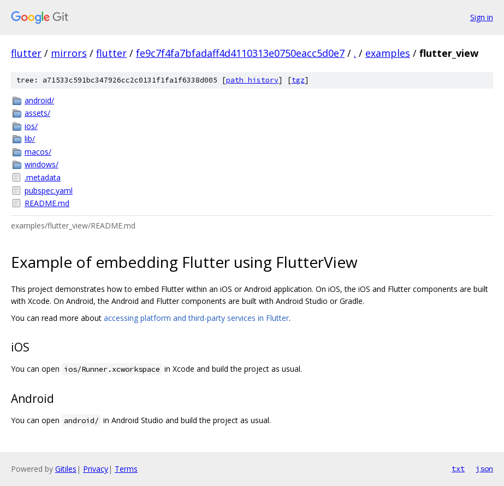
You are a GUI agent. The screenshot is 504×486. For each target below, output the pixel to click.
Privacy (95, 469)
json (484, 468)
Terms (126, 469)
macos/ (38, 152)
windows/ (41, 164)
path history (252, 80)
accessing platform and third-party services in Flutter (196, 318)
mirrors (69, 53)
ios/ (31, 126)
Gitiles (65, 469)
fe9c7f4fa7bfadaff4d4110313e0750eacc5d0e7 (240, 53)
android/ (39, 100)
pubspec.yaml (49, 190)
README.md (47, 203)
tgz (298, 80)
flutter (26, 53)
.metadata (43, 177)
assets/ (37, 113)
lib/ (30, 138)
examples (387, 53)
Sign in (481, 17)
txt (458, 468)
